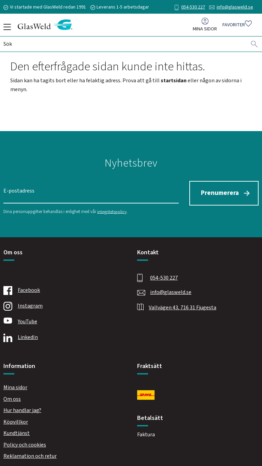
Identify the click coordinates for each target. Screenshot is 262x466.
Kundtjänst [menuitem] (16, 431)
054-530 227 (193, 7)
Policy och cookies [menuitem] (24, 443)
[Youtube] (62, 320)
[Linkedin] (62, 336)
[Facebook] (62, 289)
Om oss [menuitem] (12, 397)
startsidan (174, 80)
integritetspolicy (112, 210)
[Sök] (254, 45)
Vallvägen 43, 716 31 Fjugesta (182, 305)
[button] (6, 29)
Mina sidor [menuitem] (205, 30)
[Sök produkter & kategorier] (125, 45)
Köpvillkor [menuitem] (15, 420)
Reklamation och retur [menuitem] (30, 454)
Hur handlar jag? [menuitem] (22, 408)
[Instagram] (62, 304)
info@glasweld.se (235, 7)
